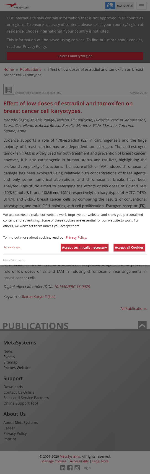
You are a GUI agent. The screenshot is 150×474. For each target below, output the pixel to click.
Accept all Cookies (129, 247)
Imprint (21, 260)
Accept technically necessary (84, 247)
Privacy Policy (76, 237)
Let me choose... (13, 247)
